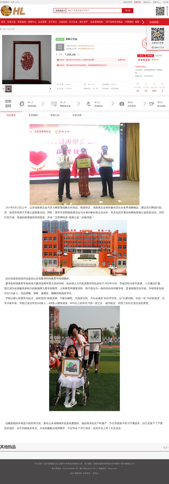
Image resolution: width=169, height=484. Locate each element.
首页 (3, 22)
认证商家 (42, 22)
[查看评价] (155, 60)
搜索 (128, 10)
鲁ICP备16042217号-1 (88, 468)
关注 (141, 56)
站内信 (150, 56)
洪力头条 (73, 22)
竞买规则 (33, 115)
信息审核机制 (96, 22)
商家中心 (156, 2)
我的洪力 (147, 2)
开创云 (95, 473)
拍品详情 (11, 29)
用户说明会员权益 (114, 22)
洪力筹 (165, 2)
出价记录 (77, 115)
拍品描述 (11, 115)
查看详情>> (122, 60)
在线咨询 (158, 56)
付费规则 (129, 22)
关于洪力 (52, 22)
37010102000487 (68, 468)
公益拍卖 (63, 22)
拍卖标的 (22, 22)
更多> (166, 447)
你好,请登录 (127, 2)
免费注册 (137, 2)
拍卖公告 (11, 22)
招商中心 (32, 22)
